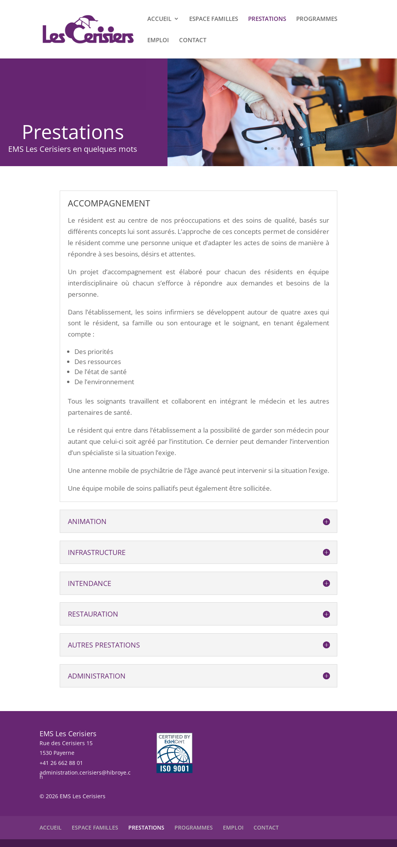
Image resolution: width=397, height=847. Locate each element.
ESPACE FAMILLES (213, 19)
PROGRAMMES (316, 19)
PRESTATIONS (267, 19)
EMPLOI (158, 40)
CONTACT (192, 40)
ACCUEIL (159, 19)
